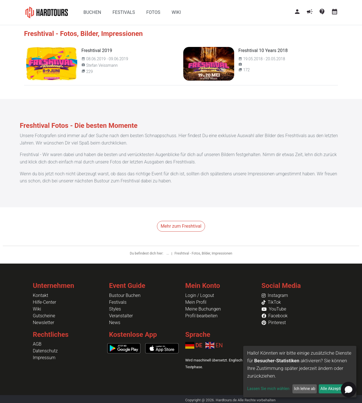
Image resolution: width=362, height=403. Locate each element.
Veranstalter (121, 315)
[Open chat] (348, 389)
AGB (37, 344)
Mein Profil (195, 302)
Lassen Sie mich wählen (268, 388)
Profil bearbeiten (201, 315)
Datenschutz (45, 351)
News (114, 322)
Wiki (37, 309)
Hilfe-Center (44, 302)
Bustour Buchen (125, 295)
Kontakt (40, 295)
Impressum (44, 357)
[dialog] (299, 371)
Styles (115, 309)
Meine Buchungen (203, 309)
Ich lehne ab (304, 388)
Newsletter (43, 322)
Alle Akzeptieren (334, 388)
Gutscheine (44, 315)
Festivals (118, 302)
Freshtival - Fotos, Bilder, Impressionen (203, 253)
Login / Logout (199, 295)
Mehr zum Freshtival (181, 226)
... (168, 253)
